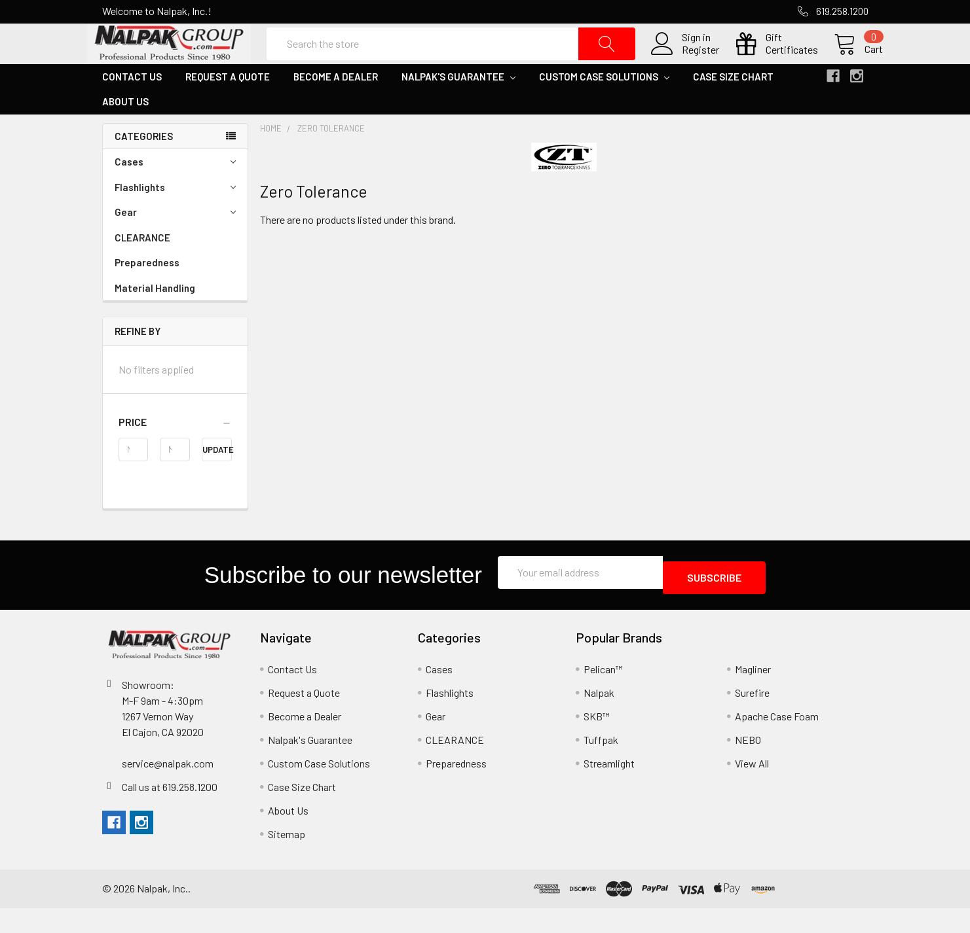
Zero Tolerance (331, 158)
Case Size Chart (733, 107)
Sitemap (286, 859)
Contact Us (132, 107)
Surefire (752, 717)
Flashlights (175, 217)
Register (686, 65)
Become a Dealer (335, 107)
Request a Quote (227, 107)
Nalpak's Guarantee (458, 107)
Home (271, 158)
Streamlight (609, 788)
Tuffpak (601, 764)
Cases (175, 192)
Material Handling (155, 318)
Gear (175, 242)
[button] (175, 452)
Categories (144, 166)
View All (752, 788)
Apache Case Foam (777, 741)
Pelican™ (603, 694)
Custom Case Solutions (604, 107)
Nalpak (599, 717)
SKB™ (597, 741)
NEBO (748, 764)
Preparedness (147, 292)
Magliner (753, 694)
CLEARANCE (142, 267)
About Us (125, 131)
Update (217, 479)
